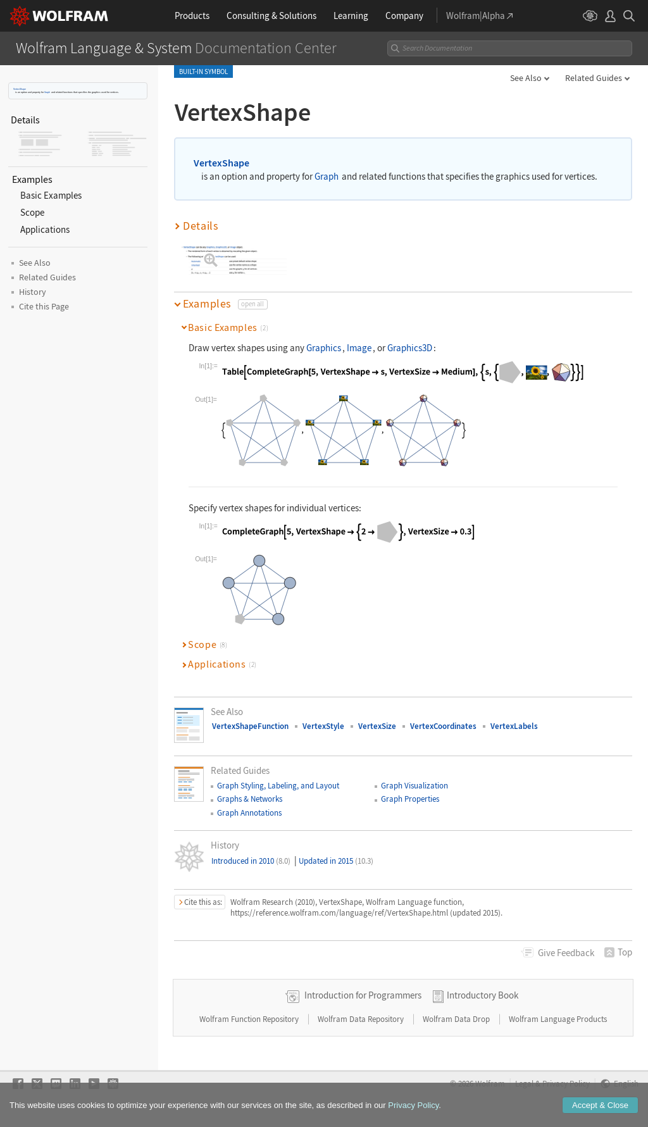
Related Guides (593, 78)
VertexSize (377, 726)
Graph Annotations (249, 812)
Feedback (566, 953)
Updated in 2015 (336, 861)
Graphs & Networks (249, 799)
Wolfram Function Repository (250, 1019)
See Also (526, 78)
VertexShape (19, 88)
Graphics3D (409, 348)
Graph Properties (410, 799)
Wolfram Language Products (558, 1019)
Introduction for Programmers (362, 995)
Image (359, 348)
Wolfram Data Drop (457, 1019)
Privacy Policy (566, 1083)
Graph (47, 92)
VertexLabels (514, 726)
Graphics (323, 348)
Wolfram (490, 1083)
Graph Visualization (414, 785)
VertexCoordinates (443, 726)
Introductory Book (482, 995)
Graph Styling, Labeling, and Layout (278, 785)
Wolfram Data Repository (362, 1019)
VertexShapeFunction (250, 726)
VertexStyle (323, 726)
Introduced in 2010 (250, 861)
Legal (524, 1083)
